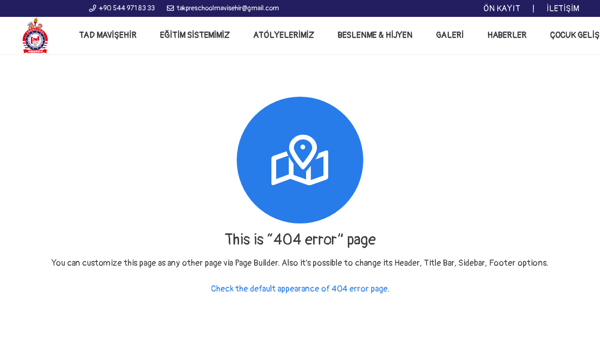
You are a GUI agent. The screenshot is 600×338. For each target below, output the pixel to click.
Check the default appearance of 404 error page (299, 289)
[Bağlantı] (35, 35)
